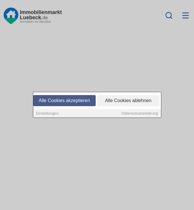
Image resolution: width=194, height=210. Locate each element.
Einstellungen (47, 113)
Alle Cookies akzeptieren (64, 100)
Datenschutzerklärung (140, 113)
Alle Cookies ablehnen (128, 100)
